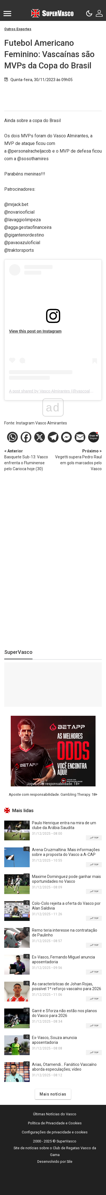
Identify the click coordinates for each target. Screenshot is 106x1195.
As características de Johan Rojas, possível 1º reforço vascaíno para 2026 (66, 986)
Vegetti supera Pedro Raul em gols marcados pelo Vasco (77, 459)
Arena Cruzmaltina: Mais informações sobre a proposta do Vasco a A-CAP (66, 852)
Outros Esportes (17, 29)
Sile (69, 1161)
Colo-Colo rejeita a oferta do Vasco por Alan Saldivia (66, 905)
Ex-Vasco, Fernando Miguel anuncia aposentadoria (63, 959)
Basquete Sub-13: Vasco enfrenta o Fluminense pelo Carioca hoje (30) (28, 459)
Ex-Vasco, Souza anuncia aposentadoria (54, 1040)
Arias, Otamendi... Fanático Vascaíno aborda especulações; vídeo (64, 1067)
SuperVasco (18, 652)
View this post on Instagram (35, 331)
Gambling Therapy (75, 794)
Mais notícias (53, 1094)
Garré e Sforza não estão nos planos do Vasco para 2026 (64, 1013)
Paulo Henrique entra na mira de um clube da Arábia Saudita (64, 825)
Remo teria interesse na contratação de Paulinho (64, 932)
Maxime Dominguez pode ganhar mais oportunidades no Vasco (66, 879)
